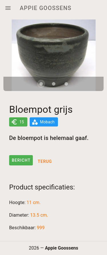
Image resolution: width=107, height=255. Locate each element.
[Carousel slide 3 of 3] (66, 84)
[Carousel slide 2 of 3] (54, 84)
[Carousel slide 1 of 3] (41, 84)
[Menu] (8, 8)
